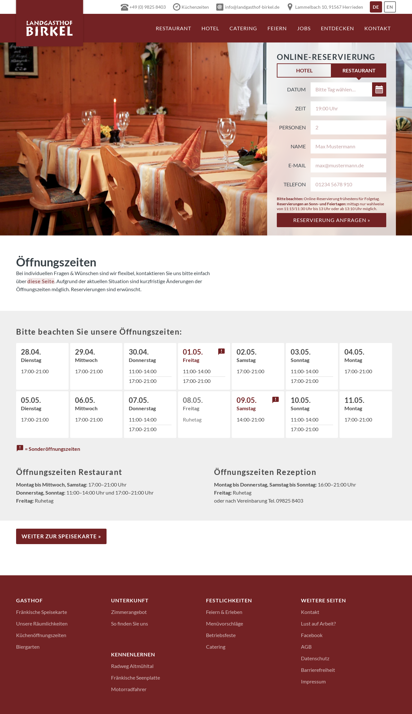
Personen (292, 127)
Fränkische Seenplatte (135, 677)
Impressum (313, 681)
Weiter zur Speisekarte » (61, 536)
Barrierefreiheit (318, 669)
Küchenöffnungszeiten (41, 635)
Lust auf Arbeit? (318, 623)
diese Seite (40, 281)
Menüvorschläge (224, 623)
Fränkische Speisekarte (41, 611)
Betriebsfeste (221, 635)
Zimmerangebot (129, 611)
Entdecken (337, 28)
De (377, 8)
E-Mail (297, 165)
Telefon (295, 184)
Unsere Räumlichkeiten (42, 623)
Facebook (312, 635)
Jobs (304, 28)
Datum (296, 89)
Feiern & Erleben (224, 611)
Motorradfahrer (128, 689)
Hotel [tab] (304, 70)
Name (298, 146)
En (391, 8)
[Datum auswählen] (348, 89)
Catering (243, 28)
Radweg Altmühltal (132, 666)
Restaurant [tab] (359, 70)
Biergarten (28, 646)
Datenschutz (315, 658)
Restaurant (173, 28)
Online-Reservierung (326, 56)
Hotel (210, 28)
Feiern (277, 28)
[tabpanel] (331, 154)
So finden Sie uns (129, 623)
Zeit (300, 108)
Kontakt (377, 28)
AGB (306, 646)
